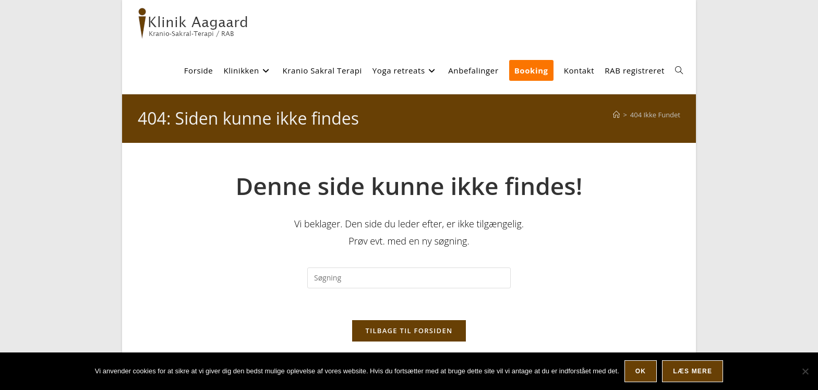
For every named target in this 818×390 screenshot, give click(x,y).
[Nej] (805, 371)
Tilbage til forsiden (409, 330)
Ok (640, 371)
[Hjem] (616, 114)
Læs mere (692, 371)
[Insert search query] (409, 277)
